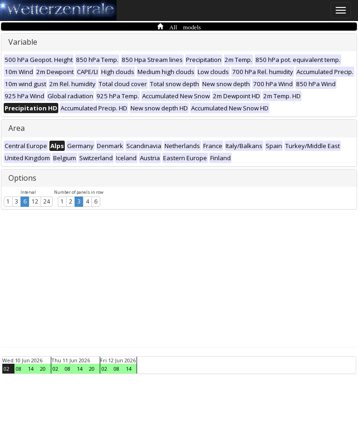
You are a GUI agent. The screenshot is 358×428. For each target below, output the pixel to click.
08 (18, 368)
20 (43, 368)
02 (6, 368)
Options (22, 178)
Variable (22, 42)
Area (16, 128)
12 (35, 201)
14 (31, 368)
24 (46, 201)
